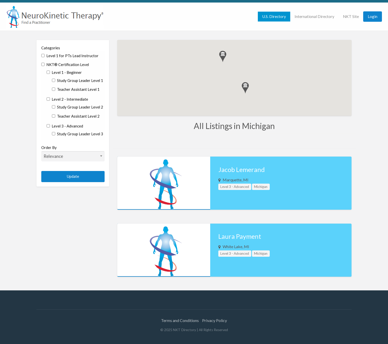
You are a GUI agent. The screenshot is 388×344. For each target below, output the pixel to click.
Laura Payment (239, 236)
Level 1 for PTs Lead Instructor (70, 55)
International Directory (314, 16)
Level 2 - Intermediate (67, 99)
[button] (222, 56)
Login (372, 16)
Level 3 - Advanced (65, 126)
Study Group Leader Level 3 (77, 134)
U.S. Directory (274, 16)
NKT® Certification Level (65, 64)
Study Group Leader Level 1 (77, 80)
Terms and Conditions (180, 320)
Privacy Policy (214, 320)
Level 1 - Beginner (64, 72)
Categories (50, 48)
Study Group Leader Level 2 (77, 107)
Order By (73, 153)
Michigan (260, 187)
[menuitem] (274, 16)
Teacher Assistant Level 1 (76, 89)
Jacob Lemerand (241, 169)
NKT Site (351, 16)
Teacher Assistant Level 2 (76, 116)
